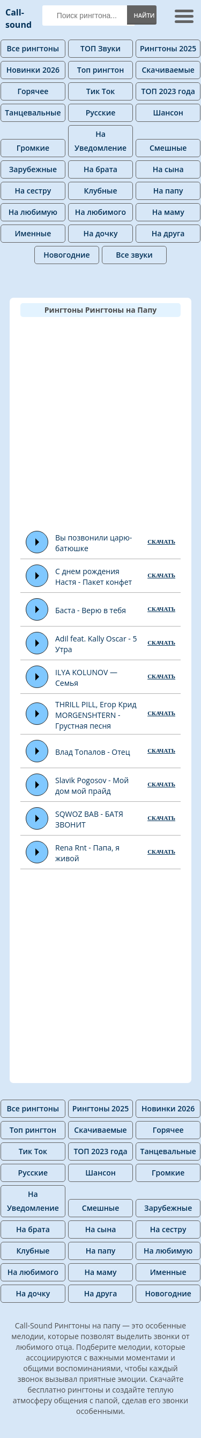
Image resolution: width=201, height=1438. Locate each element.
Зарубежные (33, 169)
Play (37, 542)
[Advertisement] (100, 422)
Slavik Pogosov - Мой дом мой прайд (92, 785)
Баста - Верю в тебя (90, 610)
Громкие (33, 148)
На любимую (33, 212)
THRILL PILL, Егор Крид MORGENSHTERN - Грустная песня (96, 715)
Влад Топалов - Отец (92, 752)
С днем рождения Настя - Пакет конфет (93, 576)
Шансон (168, 112)
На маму (168, 212)
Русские (101, 112)
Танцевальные (33, 112)
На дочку (101, 233)
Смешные (168, 148)
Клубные (100, 190)
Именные (33, 233)
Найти (143, 15)
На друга (168, 233)
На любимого (100, 212)
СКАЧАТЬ (161, 541)
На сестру (33, 190)
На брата (100, 169)
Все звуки (134, 255)
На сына (168, 169)
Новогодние (66, 255)
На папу (168, 190)
